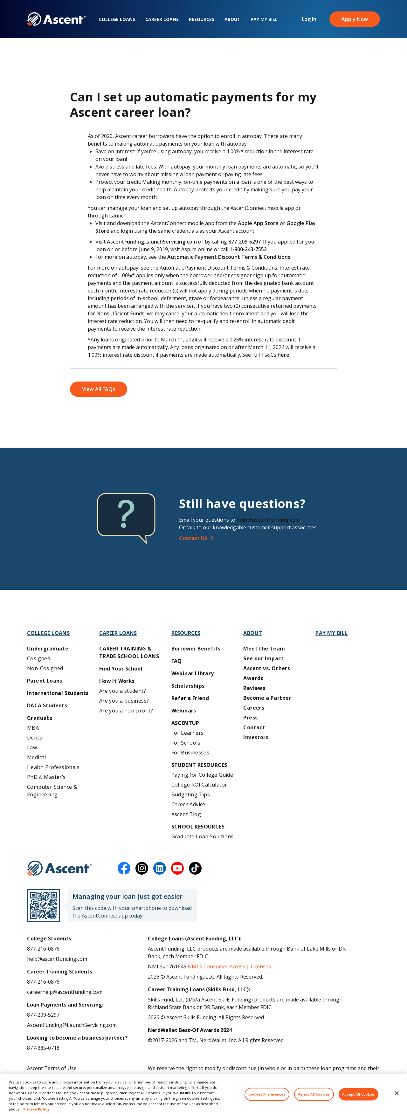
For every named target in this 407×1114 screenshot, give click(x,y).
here (283, 354)
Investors (255, 737)
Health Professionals (53, 767)
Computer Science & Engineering (52, 790)
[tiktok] (195, 868)
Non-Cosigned (45, 668)
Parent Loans (44, 680)
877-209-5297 (43, 1014)
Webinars (183, 710)
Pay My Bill (264, 19)
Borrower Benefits (196, 648)
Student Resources (199, 764)
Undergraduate (47, 648)
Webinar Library (192, 673)
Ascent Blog (186, 814)
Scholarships (188, 685)
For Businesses (190, 752)
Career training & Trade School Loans (129, 652)
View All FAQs (98, 389)
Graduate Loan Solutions (202, 836)
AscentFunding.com (328, 1075)
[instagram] (141, 868)
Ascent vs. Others (266, 668)
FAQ (176, 660)
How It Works (117, 680)
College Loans (117, 19)
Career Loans (162, 19)
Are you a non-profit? (126, 710)
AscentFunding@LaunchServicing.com (72, 1024)
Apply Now (354, 19)
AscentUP (185, 722)
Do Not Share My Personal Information (74, 1088)
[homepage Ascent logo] (56, 19)
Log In (309, 19)
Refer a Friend (190, 698)
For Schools (185, 742)
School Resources (197, 826)
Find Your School (120, 668)
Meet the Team (264, 648)
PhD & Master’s (46, 777)
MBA (33, 727)
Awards (253, 678)
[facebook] (124, 868)
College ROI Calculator (199, 784)
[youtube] (177, 868)
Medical (36, 757)
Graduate (39, 717)
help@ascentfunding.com (268, 519)
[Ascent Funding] (59, 868)
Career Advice (188, 804)
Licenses (261, 966)
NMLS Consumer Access (216, 966)
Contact (254, 727)
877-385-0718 (43, 1047)
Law (32, 747)
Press (250, 717)
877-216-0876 (43, 948)
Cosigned (38, 658)
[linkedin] (159, 868)
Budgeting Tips (190, 794)
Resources (201, 19)
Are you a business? (124, 700)
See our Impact (263, 658)
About (232, 19)
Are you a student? (122, 690)
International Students (58, 693)
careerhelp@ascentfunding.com (64, 991)
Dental (35, 737)
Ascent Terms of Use (52, 1068)
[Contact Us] (282, 538)
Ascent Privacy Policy (51, 1078)
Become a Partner (267, 697)
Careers (253, 707)
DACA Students (47, 705)
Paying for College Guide (202, 774)
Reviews (254, 687)
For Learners (187, 732)
